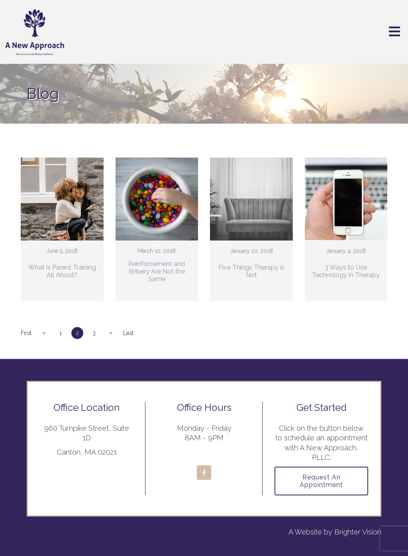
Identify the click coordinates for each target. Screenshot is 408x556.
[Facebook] (204, 472)
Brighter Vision (357, 532)
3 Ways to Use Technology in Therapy (346, 271)
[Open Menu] (394, 32)
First (26, 333)
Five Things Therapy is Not (251, 271)
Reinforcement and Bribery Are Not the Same (156, 271)
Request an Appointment (321, 481)
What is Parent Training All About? (62, 271)
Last (128, 333)
